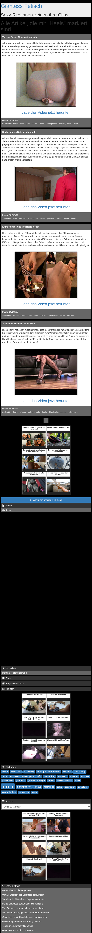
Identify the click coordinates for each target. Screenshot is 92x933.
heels (42, 124)
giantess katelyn (36, 780)
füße (30, 315)
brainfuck (67, 772)
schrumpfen (33, 218)
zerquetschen (9, 792)
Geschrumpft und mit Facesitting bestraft (21, 921)
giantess (50, 218)
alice (22, 124)
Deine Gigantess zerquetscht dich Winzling (22, 904)
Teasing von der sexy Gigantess (17, 926)
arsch (76, 124)
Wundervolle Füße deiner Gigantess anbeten (23, 899)
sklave (38, 787)
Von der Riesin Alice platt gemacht (20, 37)
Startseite (6, 510)
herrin (34, 124)
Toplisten (8, 689)
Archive (7, 801)
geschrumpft (7, 781)
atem (69, 124)
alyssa (23, 412)
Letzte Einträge (11, 886)
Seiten (7, 505)
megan (43, 315)
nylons (61, 124)
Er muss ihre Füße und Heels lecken (20, 227)
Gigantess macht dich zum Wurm (18, 930)
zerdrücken (70, 787)
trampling (49, 787)
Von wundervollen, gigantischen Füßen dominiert (25, 912)
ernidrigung (53, 315)
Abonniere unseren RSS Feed (46, 500)
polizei (30, 412)
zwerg (34, 792)
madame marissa (64, 781)
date (15, 218)
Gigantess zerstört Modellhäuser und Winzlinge (24, 917)
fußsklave (85, 776)
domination (15, 776)
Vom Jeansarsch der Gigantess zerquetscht (23, 895)
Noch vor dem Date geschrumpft (19, 132)
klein (38, 412)
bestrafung (29, 772)
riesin (15, 124)
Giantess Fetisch (21, 6)
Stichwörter (9, 767)
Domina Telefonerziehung (14, 673)
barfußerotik (16, 772)
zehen (59, 787)
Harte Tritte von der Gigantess (16, 890)
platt (28, 124)
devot (4, 776)
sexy (36, 315)
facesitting (49, 776)
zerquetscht (24, 792)
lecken (15, 315)
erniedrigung (28, 776)
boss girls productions (48, 771)
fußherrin (74, 776)
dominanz (71, 315)
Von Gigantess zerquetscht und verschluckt (23, 908)
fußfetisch (62, 776)
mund (77, 781)
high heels (53, 412)
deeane (22, 218)
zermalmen (83, 787)
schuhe (63, 412)
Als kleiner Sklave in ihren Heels (18, 323)
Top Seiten (9, 668)
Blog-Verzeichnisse (13, 683)
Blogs (6, 678)
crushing (80, 771)
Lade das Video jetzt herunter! (46, 112)
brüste (66, 218)
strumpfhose (52, 124)
